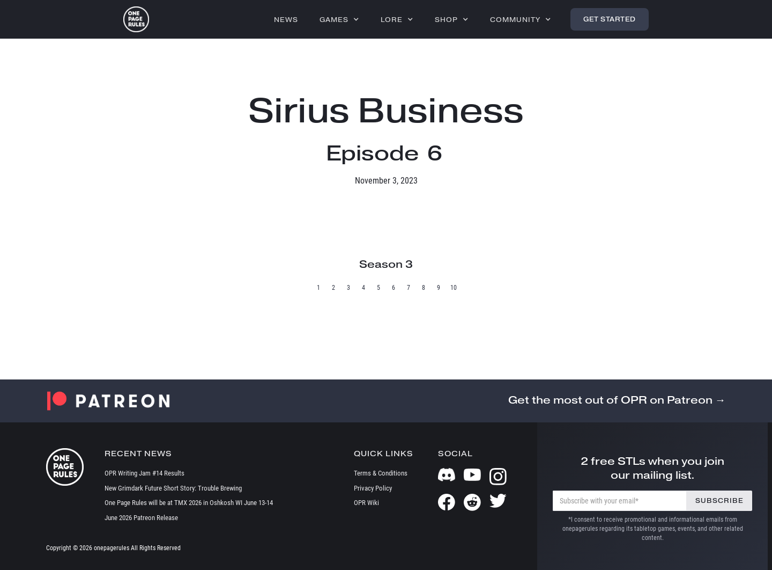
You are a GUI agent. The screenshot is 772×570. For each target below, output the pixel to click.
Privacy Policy (373, 488)
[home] (136, 19)
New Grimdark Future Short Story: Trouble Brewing (173, 488)
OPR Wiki (366, 503)
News (286, 20)
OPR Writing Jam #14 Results (144, 473)
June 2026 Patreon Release (141, 518)
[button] (339, 19)
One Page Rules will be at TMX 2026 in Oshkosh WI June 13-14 (189, 503)
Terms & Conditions (380, 473)
